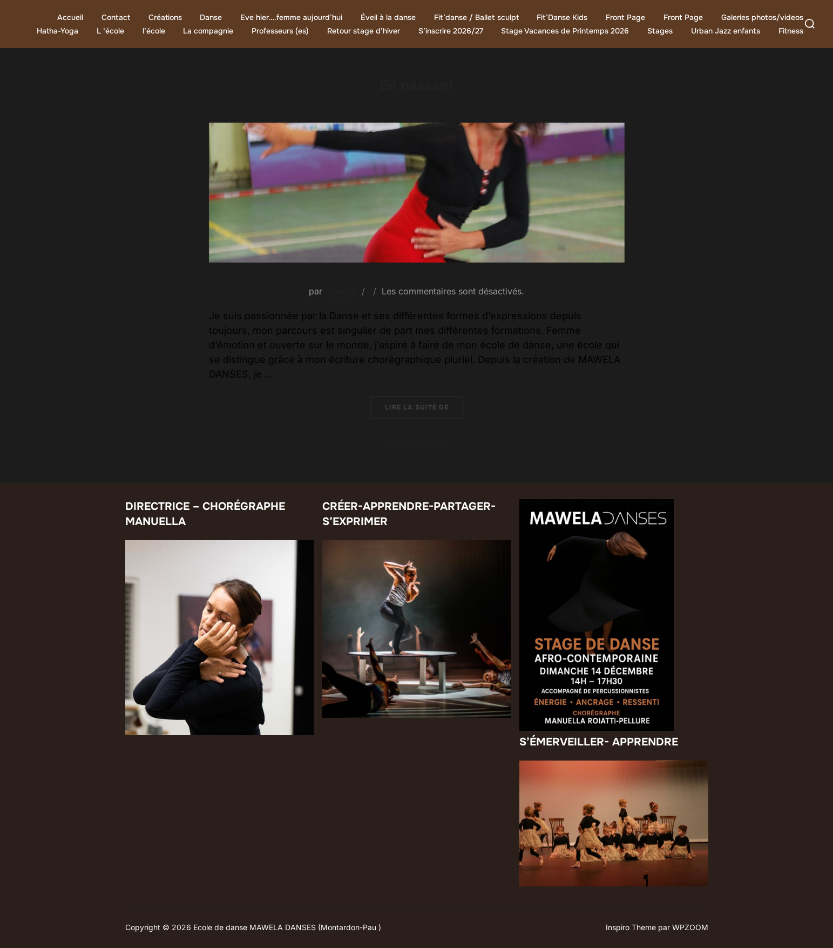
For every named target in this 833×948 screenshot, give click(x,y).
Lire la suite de (424, 407)
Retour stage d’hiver (363, 31)
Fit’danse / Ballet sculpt (476, 17)
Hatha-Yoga (57, 31)
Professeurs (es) (280, 31)
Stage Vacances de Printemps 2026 (565, 31)
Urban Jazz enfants (725, 31)
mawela (340, 291)
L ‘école (110, 31)
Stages (660, 31)
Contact (115, 17)
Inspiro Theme (631, 927)
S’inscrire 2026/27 (450, 31)
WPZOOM (690, 927)
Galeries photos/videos (762, 17)
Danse (211, 17)
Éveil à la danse (388, 17)
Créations (165, 17)
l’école (154, 31)
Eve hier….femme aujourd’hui (291, 17)
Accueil (70, 17)
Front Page (625, 17)
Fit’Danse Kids (562, 17)
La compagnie (208, 31)
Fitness (790, 31)
